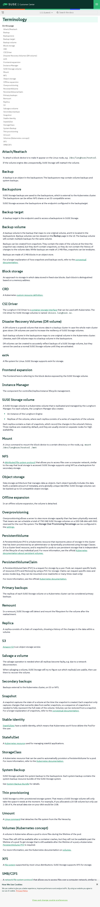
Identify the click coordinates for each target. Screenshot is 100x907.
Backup (6, 32)
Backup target (9, 39)
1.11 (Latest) (45, 12)
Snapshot (7, 115)
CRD (5, 49)
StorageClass (8, 125)
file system (10, 864)
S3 (4, 105)
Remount (7, 98)
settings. (11, 527)
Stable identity (9, 118)
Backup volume (9, 42)
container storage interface (44, 309)
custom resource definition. (30, 295)
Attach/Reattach (10, 29)
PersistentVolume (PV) (13, 844)
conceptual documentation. (65, 710)
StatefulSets (8, 725)
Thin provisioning (10, 131)
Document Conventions (82, 897)
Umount (6, 135)
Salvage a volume (10, 108)
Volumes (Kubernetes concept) (16, 138)
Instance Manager (10, 65)
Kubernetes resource (15, 743)
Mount (6, 72)
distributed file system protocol (20, 462)
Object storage (9, 79)
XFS (5, 141)
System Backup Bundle (18, 783)
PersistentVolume (10, 89)
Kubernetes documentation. (53, 578)
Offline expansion (10, 82)
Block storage (9, 46)
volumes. (67, 849)
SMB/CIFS (7, 145)
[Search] (78, 12)
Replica (6, 102)
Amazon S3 (8, 646)
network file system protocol (19, 879)
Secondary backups (11, 112)
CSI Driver (7, 52)
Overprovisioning (10, 85)
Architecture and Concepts (19, 897)
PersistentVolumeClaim (13, 92)
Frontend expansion (11, 62)
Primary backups (10, 95)
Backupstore (8, 36)
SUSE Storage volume (12, 69)
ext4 (5, 59)
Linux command (12, 819)
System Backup (9, 128)
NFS (5, 75)
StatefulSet (8, 122)
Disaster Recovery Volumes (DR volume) (20, 56)
